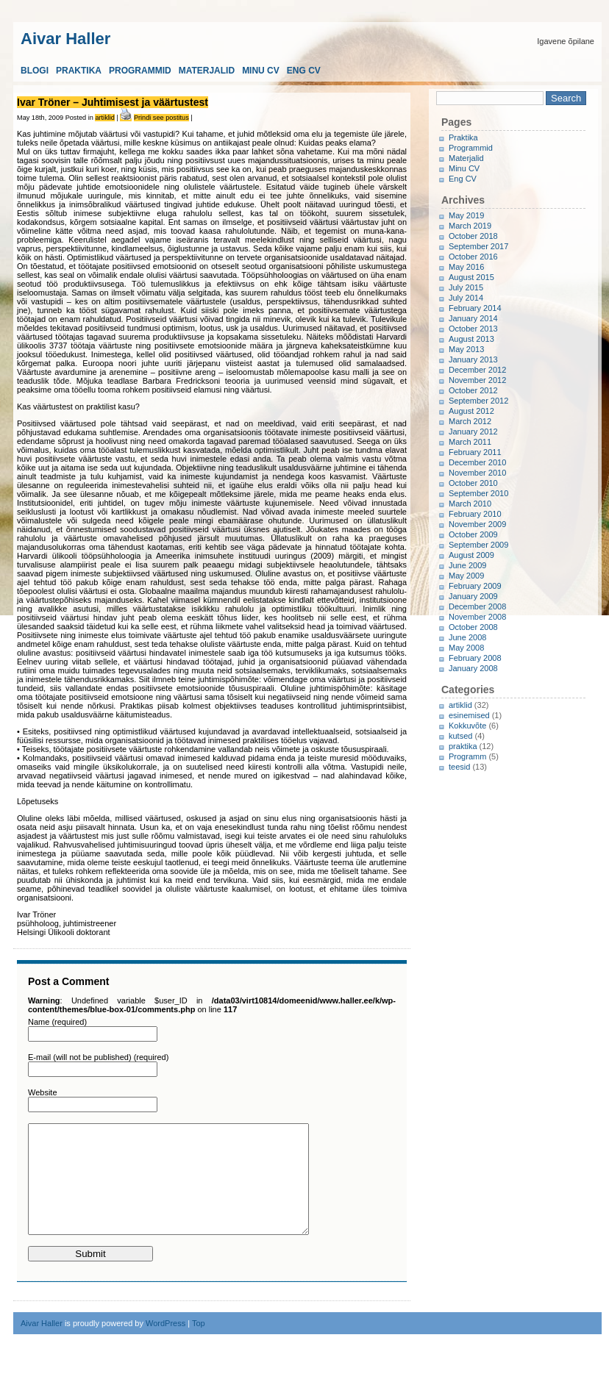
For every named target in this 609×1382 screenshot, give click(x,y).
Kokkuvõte (467, 725)
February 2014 (475, 308)
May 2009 (466, 575)
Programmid (140, 70)
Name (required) (57, 1021)
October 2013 (473, 328)
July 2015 (466, 287)
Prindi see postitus (161, 117)
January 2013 (473, 359)
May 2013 (466, 349)
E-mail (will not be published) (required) (98, 1057)
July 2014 (466, 297)
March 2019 (470, 225)
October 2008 (473, 627)
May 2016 (466, 266)
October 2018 (473, 236)
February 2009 (475, 585)
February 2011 (475, 452)
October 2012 (473, 390)
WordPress (165, 1345)
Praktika (79, 70)
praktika (463, 746)
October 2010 (473, 483)
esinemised (469, 715)
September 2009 (478, 544)
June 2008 (467, 637)
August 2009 (471, 555)
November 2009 (477, 524)
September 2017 (478, 246)
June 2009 (467, 565)
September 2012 (478, 400)
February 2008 (475, 658)
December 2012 (477, 369)
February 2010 (475, 513)
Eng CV (304, 70)
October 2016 (473, 256)
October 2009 (473, 534)
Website (42, 1092)
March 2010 (470, 503)
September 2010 (478, 493)
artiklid (104, 117)
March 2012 (470, 421)
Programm (467, 756)
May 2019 (466, 215)
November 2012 (477, 380)
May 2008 (466, 647)
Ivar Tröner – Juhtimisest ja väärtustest (112, 102)
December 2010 (477, 462)
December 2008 (477, 606)
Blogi (35, 70)
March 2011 (470, 441)
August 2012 (471, 411)
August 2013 (471, 338)
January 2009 (473, 596)
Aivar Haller (65, 37)
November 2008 (477, 616)
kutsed (460, 735)
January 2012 (473, 431)
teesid (459, 766)
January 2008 (473, 668)
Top (198, 1345)
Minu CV (260, 70)
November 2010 (477, 472)
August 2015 (471, 277)
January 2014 (473, 318)
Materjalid (207, 70)
